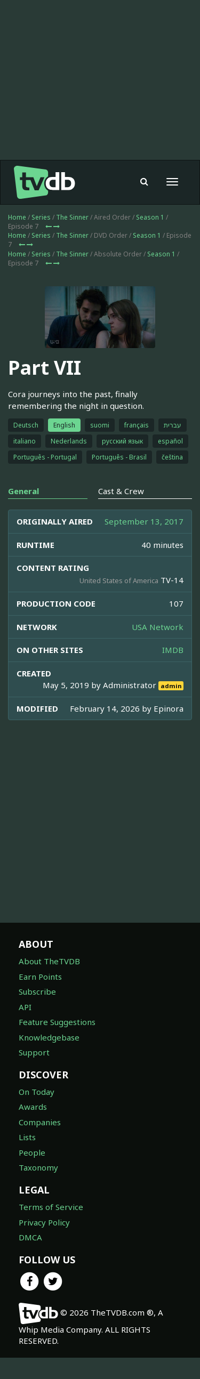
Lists (27, 1158)
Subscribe (37, 1012)
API (25, 1028)
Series (41, 238)
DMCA (30, 1258)
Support (34, 1073)
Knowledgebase (49, 1058)
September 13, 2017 (144, 542)
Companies (40, 1143)
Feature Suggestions (57, 1043)
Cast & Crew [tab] (121, 512)
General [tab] (23, 512)
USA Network (157, 648)
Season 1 (150, 238)
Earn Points (40, 998)
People (32, 1173)
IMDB (172, 671)
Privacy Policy (44, 1243)
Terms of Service (51, 1228)
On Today (36, 1113)
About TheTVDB (49, 982)
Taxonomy (38, 1188)
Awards (33, 1128)
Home (17, 238)
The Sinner (72, 238)
